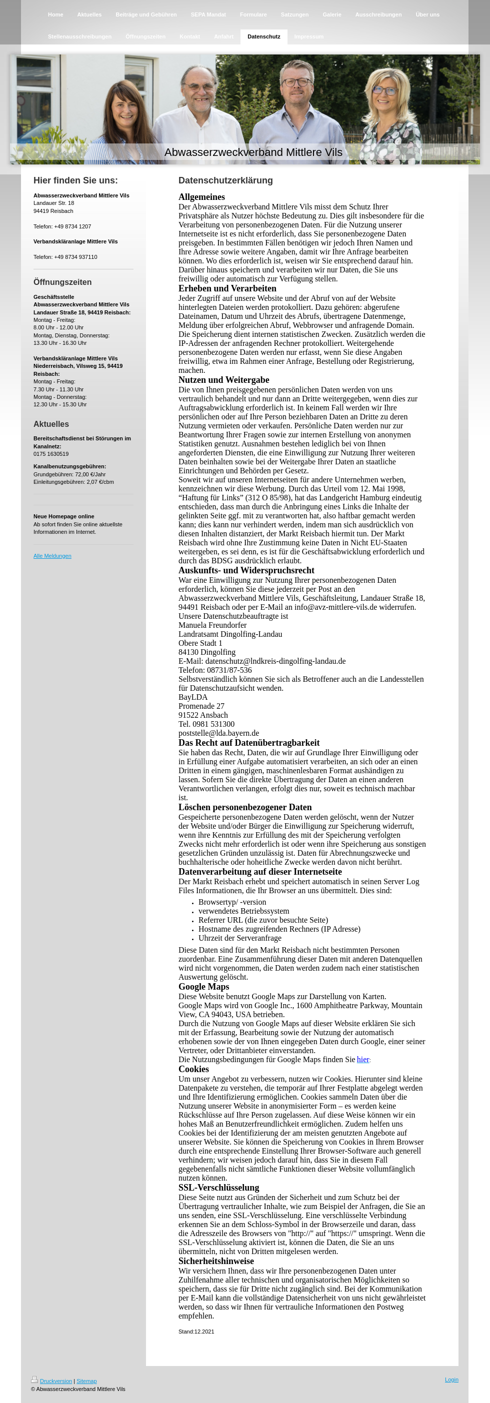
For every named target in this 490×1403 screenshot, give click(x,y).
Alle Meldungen (53, 556)
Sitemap (86, 1381)
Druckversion (51, 1381)
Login (451, 1380)
